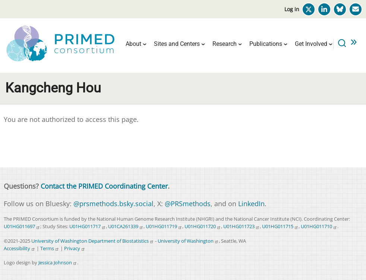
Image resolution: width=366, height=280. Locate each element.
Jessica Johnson (57, 262)
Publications (265, 43)
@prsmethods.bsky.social (113, 203)
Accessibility (19, 248)
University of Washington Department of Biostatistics (92, 241)
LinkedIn (251, 203)
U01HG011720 (202, 226)
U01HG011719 (164, 226)
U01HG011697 (22, 226)
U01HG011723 (241, 226)
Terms (49, 248)
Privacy (74, 248)
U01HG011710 (319, 226)
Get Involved (311, 43)
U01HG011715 (280, 226)
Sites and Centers (177, 43)
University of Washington (188, 241)
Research (224, 43)
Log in (291, 9)
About (133, 43)
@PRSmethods (188, 203)
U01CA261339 (125, 226)
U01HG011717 (87, 226)
